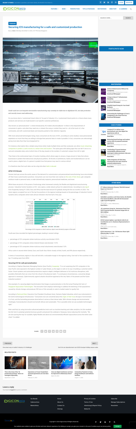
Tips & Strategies (89, 9)
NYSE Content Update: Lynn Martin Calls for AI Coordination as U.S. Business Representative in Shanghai (115, 222)
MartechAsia (35, 406)
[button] (131, 10)
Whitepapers (102, 9)
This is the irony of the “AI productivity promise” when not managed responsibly (14, 373)
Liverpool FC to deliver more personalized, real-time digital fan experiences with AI (117, 131)
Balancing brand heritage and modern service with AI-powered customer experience (118, 141)
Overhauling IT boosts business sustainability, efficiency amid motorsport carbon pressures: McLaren (119, 151)
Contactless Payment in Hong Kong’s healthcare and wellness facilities (84, 373)
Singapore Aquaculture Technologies (20, 287)
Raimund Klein (22, 294)
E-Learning (123, 9)
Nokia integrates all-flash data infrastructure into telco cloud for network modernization (117, 161)
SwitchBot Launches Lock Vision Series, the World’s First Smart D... (33, 2)
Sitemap (60, 409)
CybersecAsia (35, 402)
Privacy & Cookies (90, 399)
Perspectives (75, 9)
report (87, 187)
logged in (13, 390)
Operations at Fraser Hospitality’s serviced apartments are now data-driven (38, 373)
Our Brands (34, 399)
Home (59, 399)
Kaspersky (55, 266)
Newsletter (114, 406)
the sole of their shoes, (73, 177)
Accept (118, 426)
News (64, 9)
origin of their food (69, 297)
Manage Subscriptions (118, 402)
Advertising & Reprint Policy (93, 406)
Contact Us (60, 406)
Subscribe (114, 399)
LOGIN (121, 2)
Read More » (104, 194)
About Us (60, 402)
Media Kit (87, 409)
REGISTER (129, 2)
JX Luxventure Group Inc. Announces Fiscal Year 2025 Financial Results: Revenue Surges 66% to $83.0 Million (115, 210)
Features (54, 9)
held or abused (51, 166)
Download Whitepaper (113, 94)
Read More (110, 136)
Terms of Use (88, 402)
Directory (113, 9)
